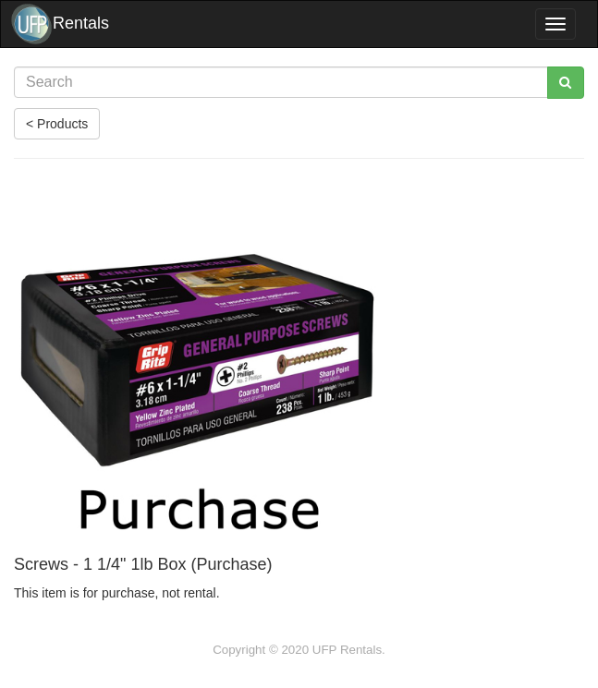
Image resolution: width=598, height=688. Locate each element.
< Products (57, 123)
